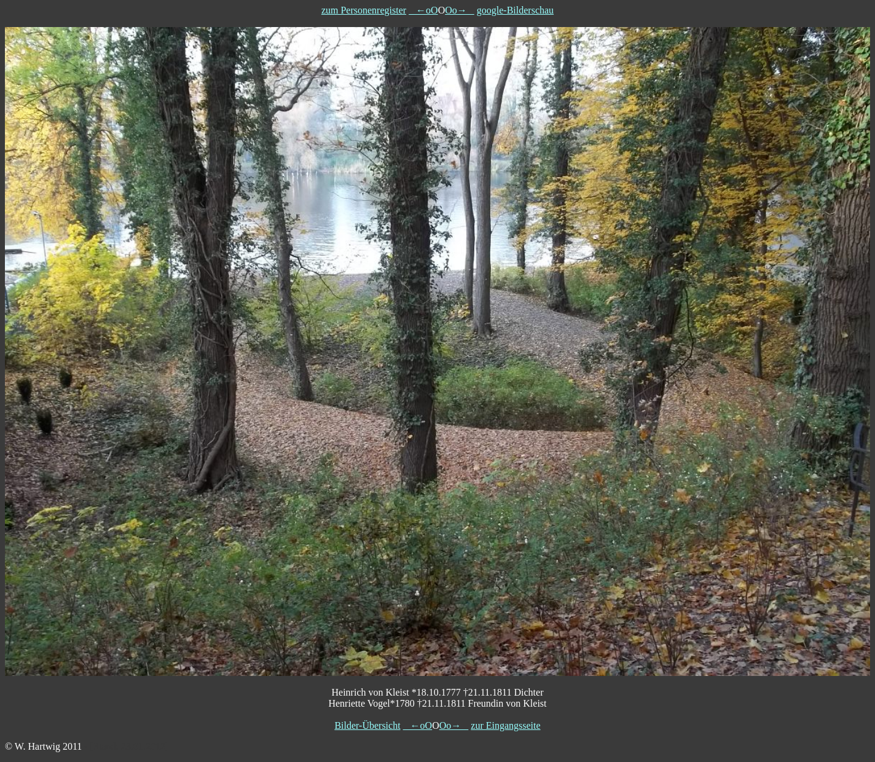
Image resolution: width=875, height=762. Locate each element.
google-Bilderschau (515, 10)
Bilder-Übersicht (367, 725)
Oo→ (459, 10)
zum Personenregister (363, 10)
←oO (423, 10)
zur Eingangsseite (505, 725)
